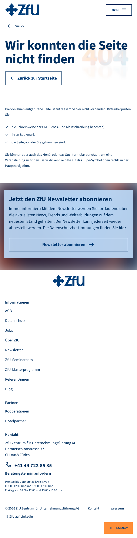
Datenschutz (15, 320)
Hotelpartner (15, 421)
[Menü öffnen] (119, 10)
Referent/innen (17, 379)
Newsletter (14, 350)
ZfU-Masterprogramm (22, 369)
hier (122, 228)
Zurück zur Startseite (33, 78)
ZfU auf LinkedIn (19, 516)
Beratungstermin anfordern (28, 473)
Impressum (116, 508)
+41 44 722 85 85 (28, 465)
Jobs (9, 330)
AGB (8, 311)
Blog (9, 389)
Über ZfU (12, 340)
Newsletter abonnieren (68, 244)
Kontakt (118, 528)
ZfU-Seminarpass (19, 359)
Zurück (15, 26)
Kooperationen (17, 411)
